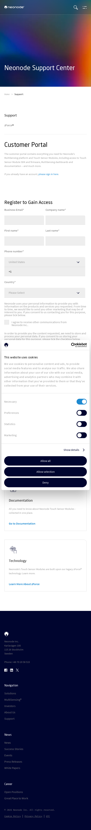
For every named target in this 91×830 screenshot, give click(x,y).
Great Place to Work (16, 798)
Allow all (45, 461)
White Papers (12, 768)
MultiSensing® (12, 699)
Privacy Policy (33, 816)
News (7, 742)
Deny (45, 482)
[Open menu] (84, 7)
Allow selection (45, 471)
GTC (48, 816)
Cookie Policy (12, 816)
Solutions (10, 693)
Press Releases (13, 761)
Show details (71, 450)
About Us (9, 712)
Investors (10, 706)
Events (8, 755)
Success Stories (13, 749)
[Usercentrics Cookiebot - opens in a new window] (71, 345)
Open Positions (13, 792)
